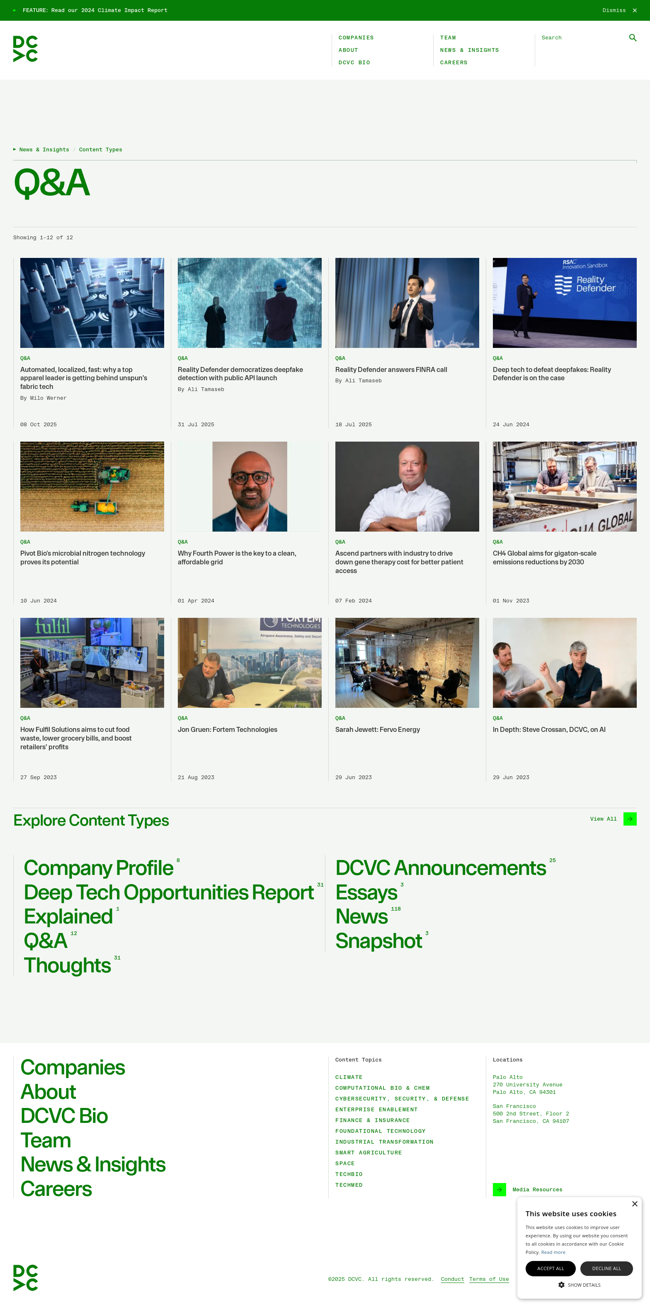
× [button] (634, 1204)
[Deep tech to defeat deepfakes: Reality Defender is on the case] (561, 343)
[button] (579, 1284)
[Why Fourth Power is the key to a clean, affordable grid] (246, 523)
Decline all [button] (606, 1268)
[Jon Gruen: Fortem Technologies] (246, 699)
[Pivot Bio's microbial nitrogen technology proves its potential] (88, 523)
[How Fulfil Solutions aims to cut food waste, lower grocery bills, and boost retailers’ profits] (88, 699)
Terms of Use (489, 1279)
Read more (553, 1252)
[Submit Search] (633, 37)
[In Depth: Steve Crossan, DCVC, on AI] (561, 699)
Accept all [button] (550, 1268)
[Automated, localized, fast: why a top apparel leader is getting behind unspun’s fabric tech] (88, 343)
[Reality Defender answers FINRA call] (403, 343)
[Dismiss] (620, 10)
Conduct (452, 1279)
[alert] (579, 1248)
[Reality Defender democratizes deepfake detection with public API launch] (246, 343)
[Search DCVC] (589, 37)
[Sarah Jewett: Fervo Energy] (403, 699)
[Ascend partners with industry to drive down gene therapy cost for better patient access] (403, 523)
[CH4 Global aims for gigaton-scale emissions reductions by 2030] (561, 523)
